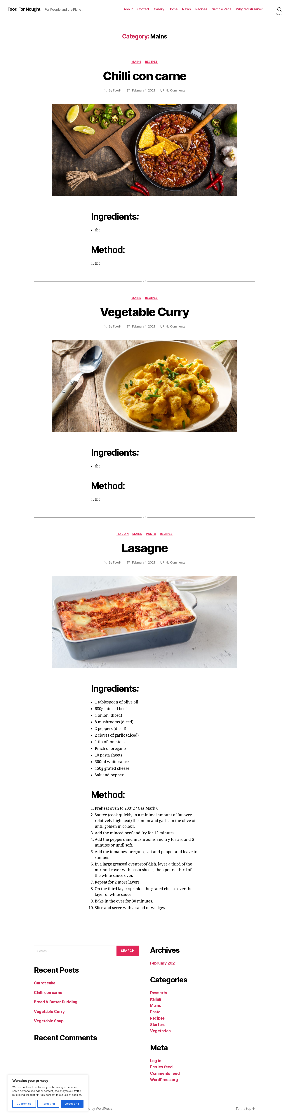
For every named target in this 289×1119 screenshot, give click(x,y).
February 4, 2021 (143, 90)
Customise (24, 1103)
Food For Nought (23, 9)
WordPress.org (164, 1079)
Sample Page (221, 9)
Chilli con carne (144, 76)
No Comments (175, 90)
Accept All (72, 1103)
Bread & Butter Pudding (55, 1002)
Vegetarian (160, 1031)
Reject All (48, 1103)
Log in (155, 1060)
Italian (122, 534)
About (128, 9)
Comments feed (165, 1073)
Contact (143, 9)
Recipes (201, 9)
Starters (158, 1024)
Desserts (158, 992)
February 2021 (163, 963)
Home (173, 9)
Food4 (117, 90)
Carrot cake (44, 983)
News (186, 9)
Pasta (151, 534)
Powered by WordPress (94, 1109)
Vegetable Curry (144, 312)
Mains (136, 61)
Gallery (159, 9)
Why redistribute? (249, 9)
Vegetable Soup (49, 1021)
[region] (47, 1093)
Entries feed (161, 1067)
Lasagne (144, 548)
